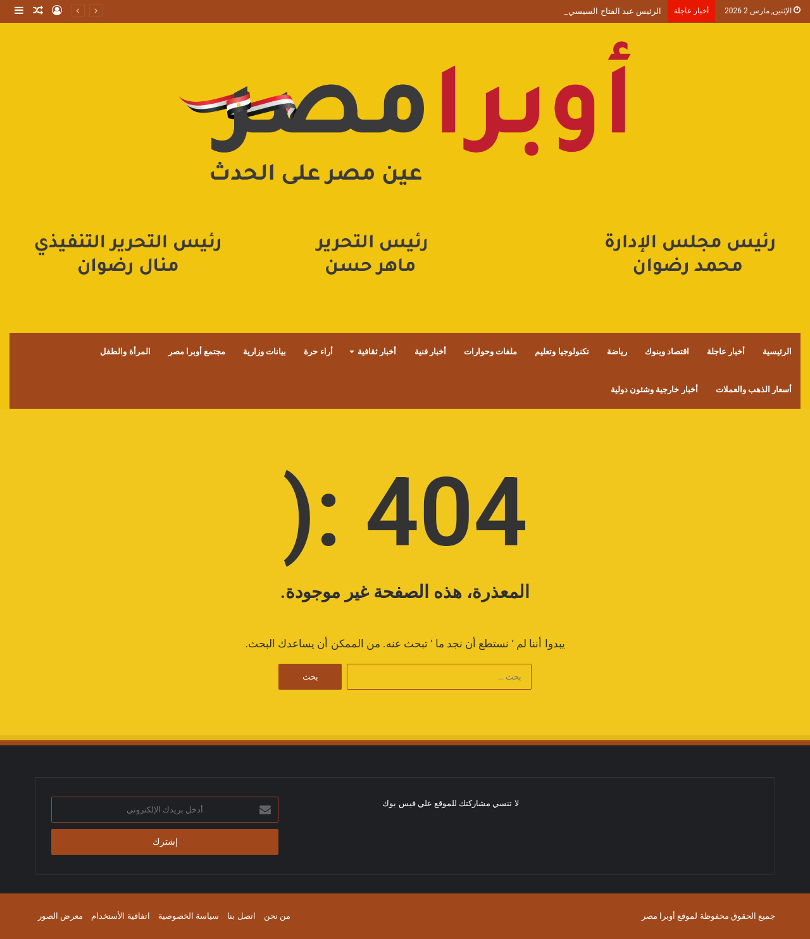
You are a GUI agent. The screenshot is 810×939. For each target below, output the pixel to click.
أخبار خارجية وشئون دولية (654, 389)
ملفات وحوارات (490, 351)
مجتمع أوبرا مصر (196, 351)
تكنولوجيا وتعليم (562, 351)
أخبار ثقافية (377, 351)
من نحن (277, 916)
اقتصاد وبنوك (667, 351)
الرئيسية (777, 351)
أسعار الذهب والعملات (754, 389)
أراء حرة (318, 351)
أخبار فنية (430, 351)
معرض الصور (60, 916)
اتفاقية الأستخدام (120, 916)
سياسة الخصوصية (188, 916)
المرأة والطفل (125, 351)
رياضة (617, 351)
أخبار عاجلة (726, 351)
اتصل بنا (241, 916)
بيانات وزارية (264, 351)
